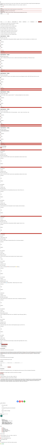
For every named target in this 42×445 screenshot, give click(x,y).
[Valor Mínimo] (26, 21)
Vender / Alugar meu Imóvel (22, 3)
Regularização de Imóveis (23, 12)
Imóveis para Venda (4, 3)
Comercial (19, 9)
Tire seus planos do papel (3, 372)
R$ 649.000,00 (2, 51)
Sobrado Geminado (10, 9)
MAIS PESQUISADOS (4, 344)
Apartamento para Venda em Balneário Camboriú (9, 352)
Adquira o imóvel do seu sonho (11, 372)
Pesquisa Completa (28, 3)
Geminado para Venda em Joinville (20, 352)
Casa (16, 9)
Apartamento (14, 9)
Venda (3, 147)
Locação (5, 147)
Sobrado (6, 9)
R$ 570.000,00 (2, 107)
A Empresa (17, 3)
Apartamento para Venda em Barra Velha (8, 353)
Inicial (1, 3)
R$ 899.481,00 (2, 143)
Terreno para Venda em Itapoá (27, 353)
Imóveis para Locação (10, 3)
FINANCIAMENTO (4, 346)
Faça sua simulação (18, 372)
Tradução (2, 6)
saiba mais (1, 373)
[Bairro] (20, 21)
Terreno (22, 9)
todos (1, 147)
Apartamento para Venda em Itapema (18, 353)
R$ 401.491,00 (2, 88)
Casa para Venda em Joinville (29, 352)
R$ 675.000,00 (2, 124)
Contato (14, 3)
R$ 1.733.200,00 (2, 70)
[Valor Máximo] (33, 21)
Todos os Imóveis (2, 9)
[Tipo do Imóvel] (3, 21)
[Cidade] (15, 21)
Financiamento (33, 3)
